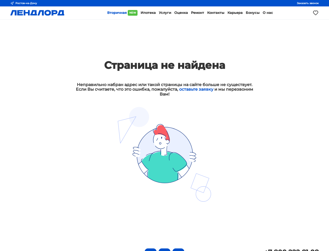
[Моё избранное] (316, 12)
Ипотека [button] (148, 13)
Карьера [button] (235, 13)
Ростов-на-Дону (23, 3)
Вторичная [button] (122, 13)
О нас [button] (268, 13)
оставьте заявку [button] (196, 89)
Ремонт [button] (197, 13)
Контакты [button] (215, 13)
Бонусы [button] (253, 13)
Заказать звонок (308, 3)
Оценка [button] (181, 13)
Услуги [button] (165, 13)
